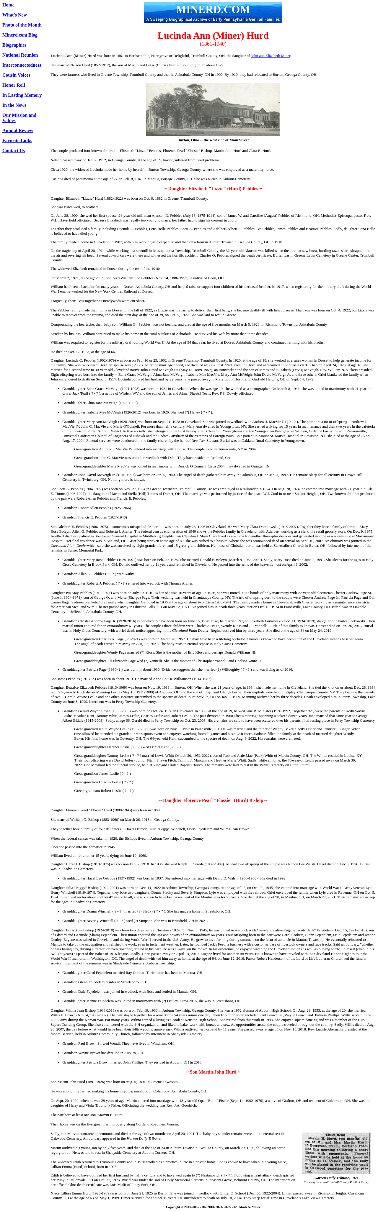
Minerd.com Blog (20, 34)
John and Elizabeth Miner (270, 55)
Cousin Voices (16, 75)
